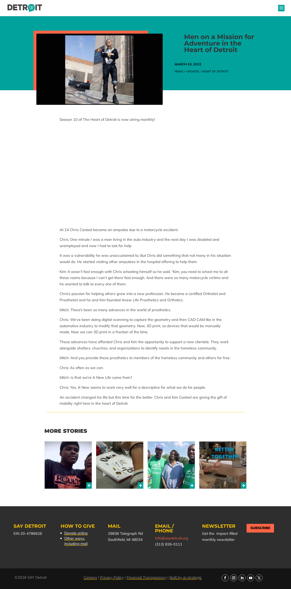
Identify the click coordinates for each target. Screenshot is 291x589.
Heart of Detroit (215, 71)
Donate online (76, 533)
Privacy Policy (112, 577)
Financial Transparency (147, 577)
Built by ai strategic (186, 577)
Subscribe (260, 528)
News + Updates (187, 71)
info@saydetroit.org (171, 538)
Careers (90, 577)
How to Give (78, 526)
